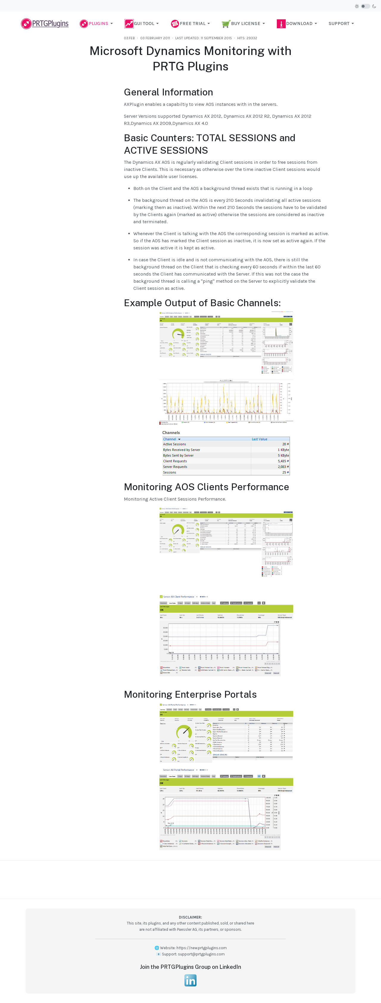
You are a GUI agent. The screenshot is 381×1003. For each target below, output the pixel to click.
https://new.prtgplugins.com (202, 948)
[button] (97, 23)
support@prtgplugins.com (201, 954)
